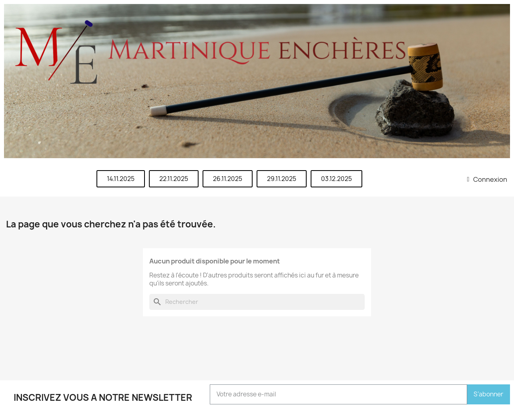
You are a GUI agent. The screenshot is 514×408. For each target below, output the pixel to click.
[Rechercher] (257, 302)
